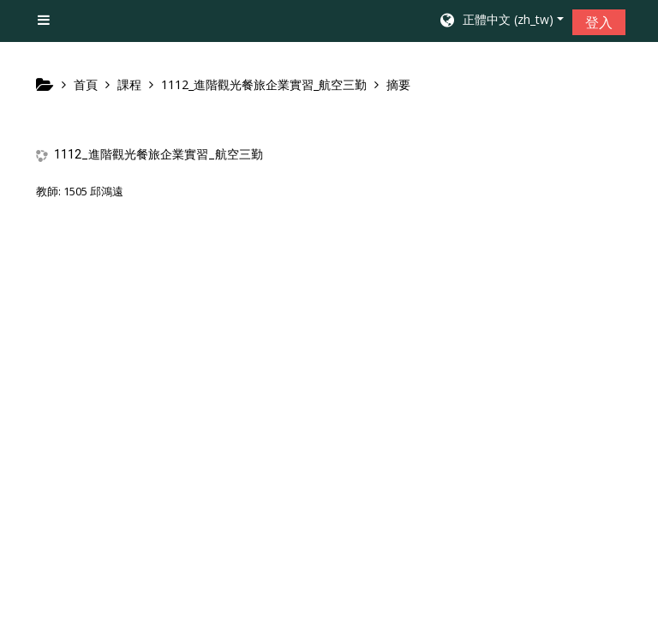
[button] (501, 21)
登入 (599, 22)
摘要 (398, 84)
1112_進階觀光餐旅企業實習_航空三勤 (158, 154)
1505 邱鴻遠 (93, 191)
